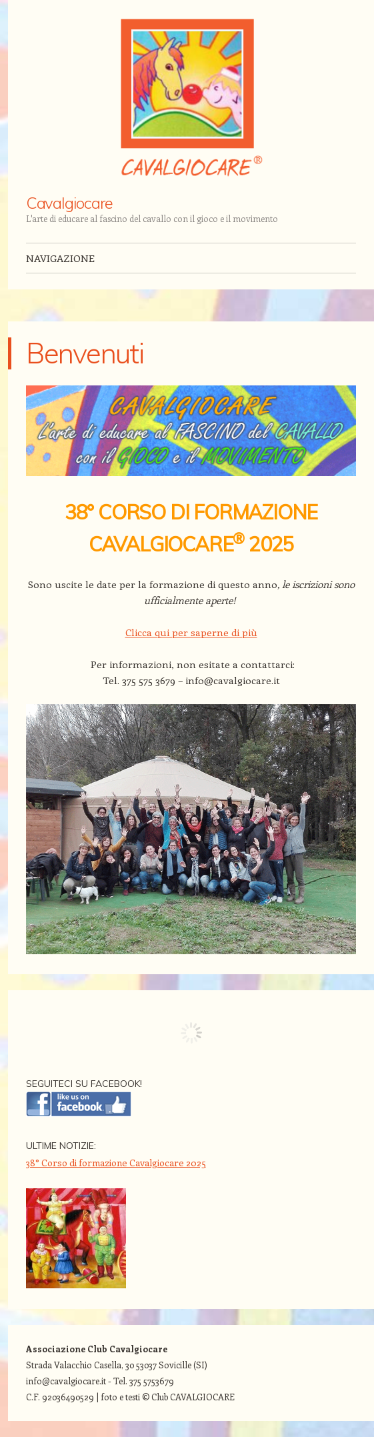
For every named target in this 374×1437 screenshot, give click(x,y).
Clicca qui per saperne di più (191, 632)
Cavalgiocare (69, 203)
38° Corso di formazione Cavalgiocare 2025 (116, 1162)
